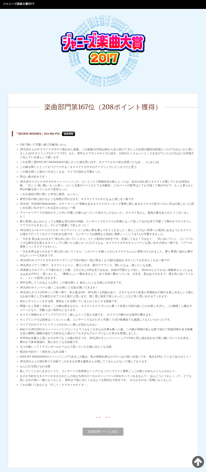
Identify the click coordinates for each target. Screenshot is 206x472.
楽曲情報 (68, 133)
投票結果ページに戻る (103, 431)
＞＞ (107, 417)
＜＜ (98, 417)
